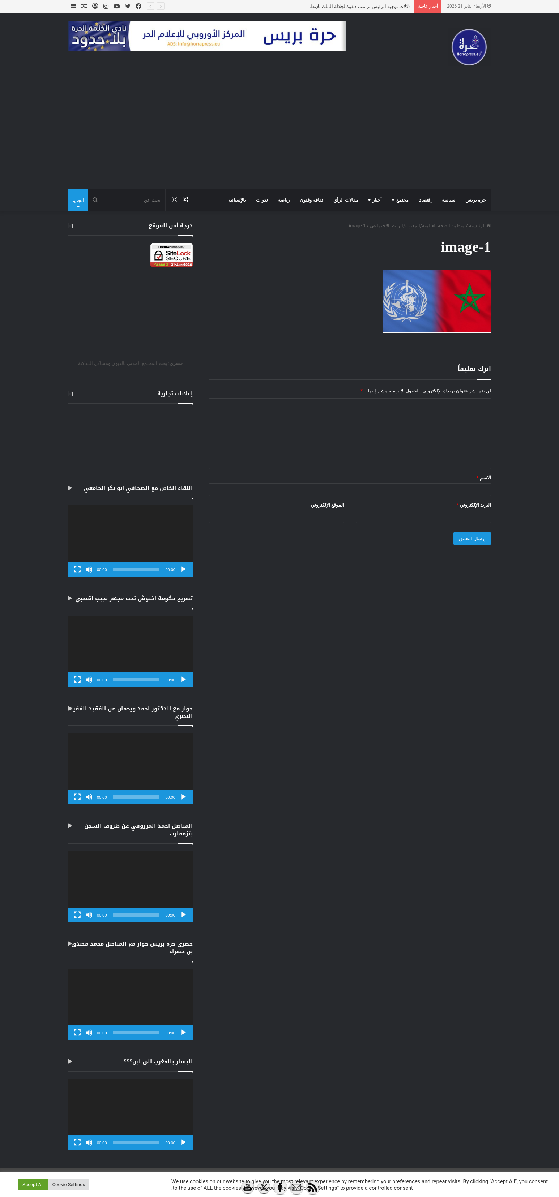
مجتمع (402, 200)
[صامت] (89, 569)
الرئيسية (480, 225)
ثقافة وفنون (311, 200)
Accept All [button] (33, 1184)
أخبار (377, 200)
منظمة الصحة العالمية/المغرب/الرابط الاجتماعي (417, 225)
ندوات (262, 200)
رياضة (284, 200)
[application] (130, 541)
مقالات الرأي (345, 200)
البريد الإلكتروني (473, 505)
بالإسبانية (237, 200)
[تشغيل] (183, 569)
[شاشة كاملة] (77, 569)
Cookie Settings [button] (68, 1184)
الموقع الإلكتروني (327, 505)
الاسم (484, 478)
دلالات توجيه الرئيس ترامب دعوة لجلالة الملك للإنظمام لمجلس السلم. (342, 6)
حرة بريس (475, 200)
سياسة (448, 200)
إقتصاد (425, 200)
